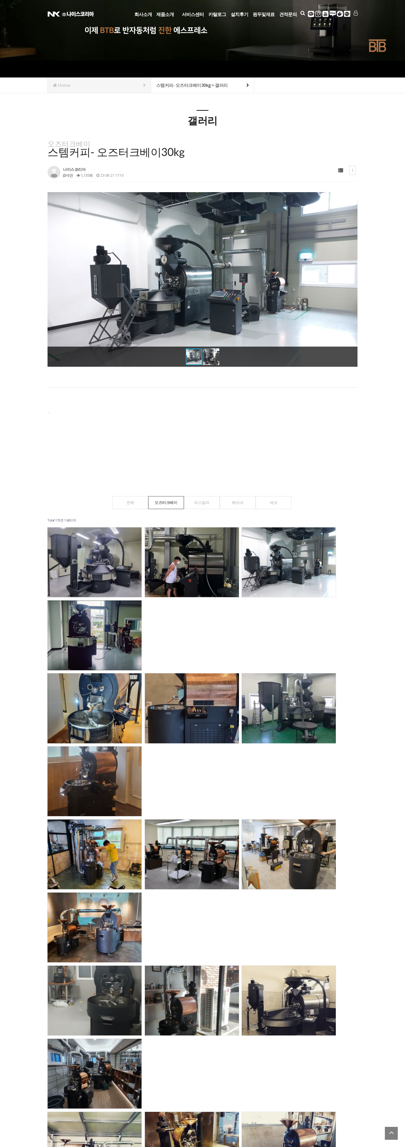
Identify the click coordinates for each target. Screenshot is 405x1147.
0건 (68, 175)
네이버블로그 (333, 14)
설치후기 (239, 13)
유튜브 (325, 14)
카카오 (311, 14)
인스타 (318, 14)
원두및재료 (264, 13)
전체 (125, 502)
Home (99, 85)
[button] (353, 279)
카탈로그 (217, 13)
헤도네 (240, 502)
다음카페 (347, 14)
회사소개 (143, 13)
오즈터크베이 (163, 502)
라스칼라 (201, 502)
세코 (279, 502)
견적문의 (288, 13)
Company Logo (71, 13)
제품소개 (165, 13)
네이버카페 (340, 14)
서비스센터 (193, 13)
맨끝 (103, 1001)
